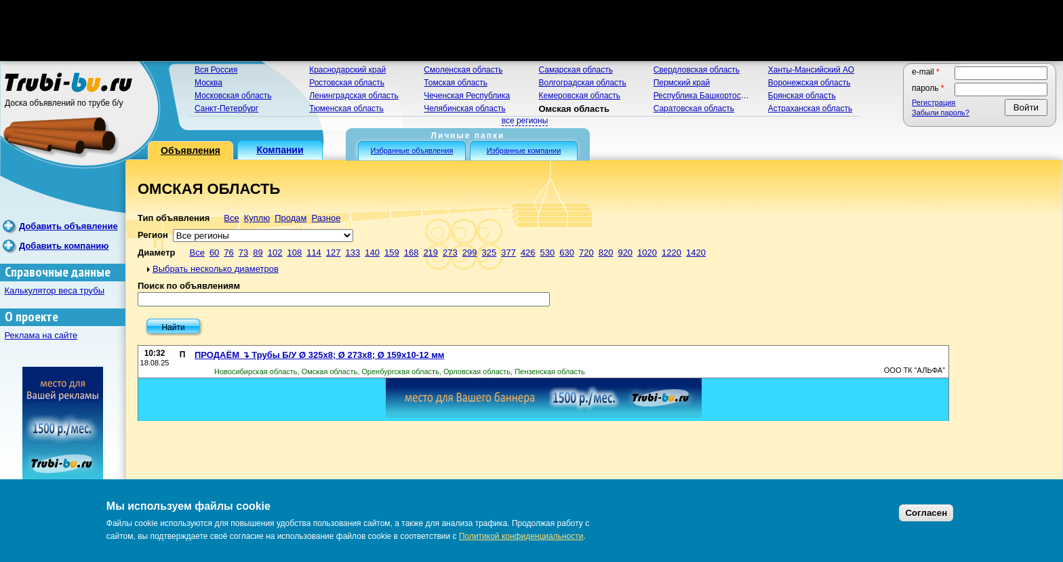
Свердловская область (697, 70)
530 (547, 252)
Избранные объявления (412, 150)
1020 (647, 252)
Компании (279, 149)
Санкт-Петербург (226, 108)
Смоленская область (463, 70)
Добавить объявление (68, 226)
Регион (153, 235)
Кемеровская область (579, 95)
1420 (696, 252)
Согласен (926, 513)
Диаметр (156, 252)
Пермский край (682, 82)
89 (257, 252)
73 (243, 252)
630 (566, 252)
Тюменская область (346, 108)
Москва (208, 82)
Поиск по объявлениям (189, 286)
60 (214, 252)
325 (488, 252)
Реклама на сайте (41, 335)
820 (606, 252)
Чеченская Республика (467, 95)
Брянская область (802, 95)
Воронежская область (809, 82)
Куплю (257, 218)
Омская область (573, 109)
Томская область (455, 82)
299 (469, 252)
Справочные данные (58, 272)
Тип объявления (173, 218)
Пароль (928, 88)
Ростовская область (346, 82)
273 (450, 252)
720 (586, 252)
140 (372, 252)
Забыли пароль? (940, 112)
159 (391, 252)
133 (353, 252)
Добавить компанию (63, 246)
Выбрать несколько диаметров (216, 269)
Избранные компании (524, 150)
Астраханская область (810, 108)
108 (294, 252)
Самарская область (575, 70)
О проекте (31, 316)
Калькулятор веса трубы (55, 290)
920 (625, 252)
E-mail (926, 72)
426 (528, 252)
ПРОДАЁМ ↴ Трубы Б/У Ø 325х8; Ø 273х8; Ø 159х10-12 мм (319, 355)
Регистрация (933, 102)
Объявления (190, 150)
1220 (671, 252)
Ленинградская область (354, 95)
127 (333, 252)
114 (313, 252)
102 (275, 252)
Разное (325, 218)
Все (231, 218)
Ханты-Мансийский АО (811, 70)
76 (228, 252)
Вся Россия (216, 70)
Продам (290, 218)
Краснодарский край (347, 70)
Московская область (233, 95)
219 (430, 252)
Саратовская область (694, 108)
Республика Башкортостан (704, 95)
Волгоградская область (582, 82)
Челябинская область (464, 108)
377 (508, 252)
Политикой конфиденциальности (521, 536)
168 (411, 252)
